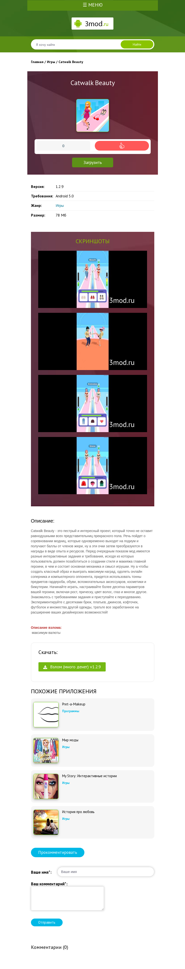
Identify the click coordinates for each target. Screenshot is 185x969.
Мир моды (70, 740)
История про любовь (78, 812)
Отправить (46, 922)
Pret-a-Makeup (73, 704)
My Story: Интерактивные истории (89, 776)
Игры (60, 205)
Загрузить (92, 162)
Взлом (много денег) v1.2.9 (72, 667)
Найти (137, 44)
